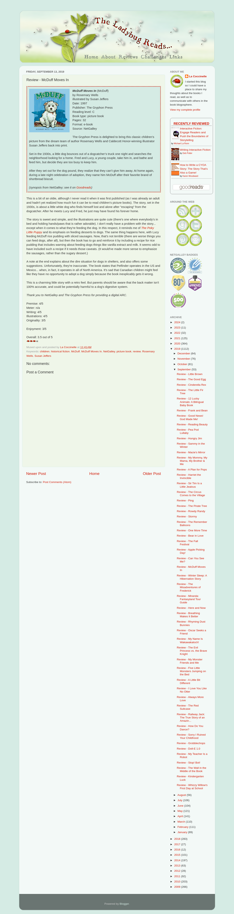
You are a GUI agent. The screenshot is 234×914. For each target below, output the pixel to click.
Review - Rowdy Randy (191, 511)
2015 (177, 854)
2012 (177, 870)
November (184, 358)
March (182, 821)
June (181, 805)
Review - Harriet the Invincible (189, 476)
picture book (123, 351)
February (183, 826)
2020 (177, 343)
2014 (177, 860)
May (180, 810)
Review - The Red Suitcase (188, 707)
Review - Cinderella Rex (191, 384)
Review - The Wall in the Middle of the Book (191, 769)
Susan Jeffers (43, 355)
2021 (177, 338)
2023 (177, 327)
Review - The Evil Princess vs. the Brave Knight (192, 651)
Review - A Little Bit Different (188, 681)
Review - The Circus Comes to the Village (191, 493)
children (44, 351)
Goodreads (83, 187)
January (183, 832)
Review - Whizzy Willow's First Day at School (192, 787)
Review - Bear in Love (190, 535)
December (184, 353)
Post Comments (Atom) (57, 482)
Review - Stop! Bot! (188, 762)
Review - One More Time (192, 530)
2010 (177, 881)
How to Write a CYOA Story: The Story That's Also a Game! (194, 168)
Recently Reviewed (191, 123)
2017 (177, 844)
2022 (177, 332)
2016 (177, 849)
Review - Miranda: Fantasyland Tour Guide (189, 599)
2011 (177, 876)
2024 (177, 322)
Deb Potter (187, 153)
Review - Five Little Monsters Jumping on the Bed (191, 671)
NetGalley (109, 351)
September (185, 369)
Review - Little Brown (189, 374)
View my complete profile (185, 109)
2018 (177, 838)
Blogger (124, 903)
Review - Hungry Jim (189, 438)
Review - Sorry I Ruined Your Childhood (191, 736)
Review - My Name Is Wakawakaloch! (190, 640)
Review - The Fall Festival (187, 543)
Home (94, 473)
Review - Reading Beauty (192, 424)
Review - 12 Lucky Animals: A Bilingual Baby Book (190, 402)
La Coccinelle (198, 76)
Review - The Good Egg (191, 379)
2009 (177, 886)
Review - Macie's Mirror (191, 452)
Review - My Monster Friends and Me (189, 661)
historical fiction (60, 351)
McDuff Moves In (91, 351)
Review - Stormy (187, 516)
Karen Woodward (190, 176)
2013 (177, 865)
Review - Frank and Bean (192, 410)
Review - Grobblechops (191, 743)
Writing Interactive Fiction (195, 149)
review (137, 351)
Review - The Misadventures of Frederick (189, 587)
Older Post (152, 473)
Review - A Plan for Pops (192, 469)
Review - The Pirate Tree (192, 505)
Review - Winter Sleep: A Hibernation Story (192, 577)
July (180, 800)
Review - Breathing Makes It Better (188, 615)
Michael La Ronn (181, 143)
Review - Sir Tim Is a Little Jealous (189, 485)
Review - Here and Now (191, 607)
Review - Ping (185, 500)
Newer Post (36, 473)
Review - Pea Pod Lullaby (188, 431)
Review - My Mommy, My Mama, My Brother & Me (192, 461)
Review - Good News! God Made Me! (190, 417)
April (181, 816)
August (182, 794)
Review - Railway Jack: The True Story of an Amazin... (191, 717)
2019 (177, 348)
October (183, 364)
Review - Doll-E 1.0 (188, 748)
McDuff (75, 351)
